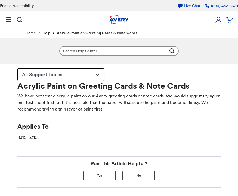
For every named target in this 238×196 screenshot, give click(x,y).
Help (46, 33)
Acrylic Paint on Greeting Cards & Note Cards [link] (97, 33)
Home (31, 33)
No (138, 175)
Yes (99, 175)
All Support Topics (61, 74)
